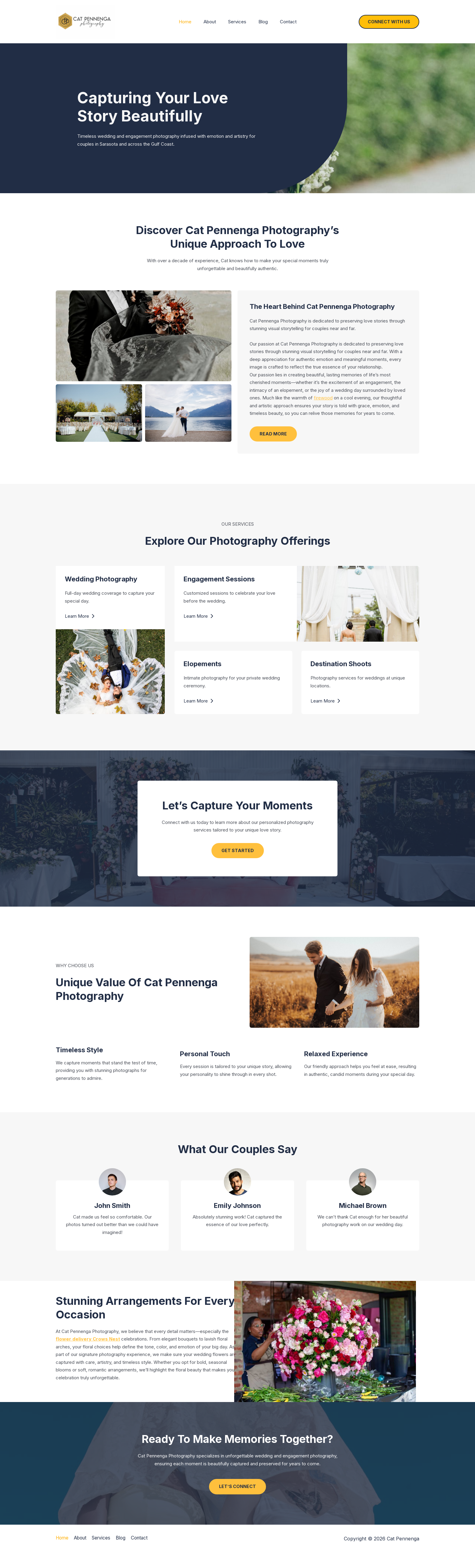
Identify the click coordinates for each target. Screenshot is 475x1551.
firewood (323, 398)
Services (237, 22)
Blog (260, 22)
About (213, 22)
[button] (389, 22)
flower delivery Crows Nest (88, 1340)
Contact (282, 22)
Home (191, 22)
